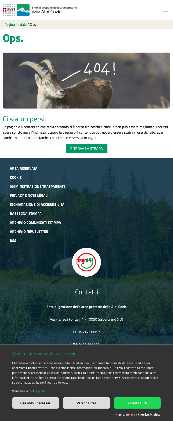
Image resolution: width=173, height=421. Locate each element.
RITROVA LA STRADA (86, 148)
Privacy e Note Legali (29, 195)
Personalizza (86, 403)
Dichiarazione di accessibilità (37, 204)
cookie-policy (37, 391)
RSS (13, 240)
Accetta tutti (137, 403)
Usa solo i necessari (35, 403)
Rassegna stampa (26, 213)
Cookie (16, 177)
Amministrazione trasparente (38, 186)
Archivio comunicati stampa (35, 222)
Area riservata (23, 168)
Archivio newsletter (29, 231)
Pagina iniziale (16, 24)
